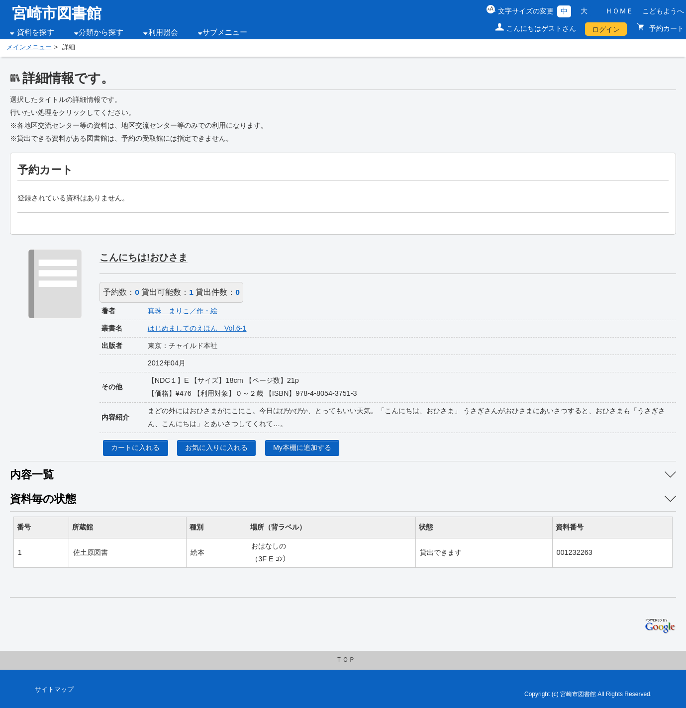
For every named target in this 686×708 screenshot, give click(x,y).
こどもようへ (663, 11)
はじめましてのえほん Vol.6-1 (197, 328)
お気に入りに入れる (216, 447)
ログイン (606, 29)
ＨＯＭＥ (619, 11)
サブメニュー (224, 32)
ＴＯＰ (345, 659)
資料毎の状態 (43, 499)
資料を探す (35, 32)
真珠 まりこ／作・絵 (182, 311)
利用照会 (163, 32)
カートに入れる (135, 447)
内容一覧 (32, 474)
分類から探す (101, 32)
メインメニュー (29, 47)
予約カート (665, 28)
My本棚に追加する (302, 447)
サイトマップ (54, 689)
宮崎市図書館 (56, 13)
